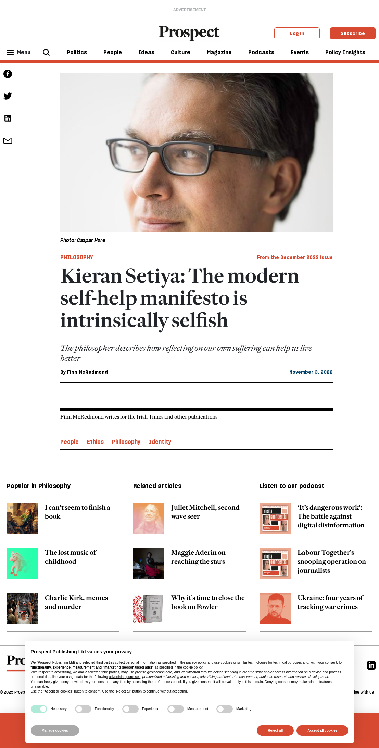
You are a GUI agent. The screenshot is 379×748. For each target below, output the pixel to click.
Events (300, 52)
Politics (77, 52)
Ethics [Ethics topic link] (95, 441)
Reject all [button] (275, 730)
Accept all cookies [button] (322, 730)
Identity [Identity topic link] (160, 441)
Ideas (146, 52)
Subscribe (353, 33)
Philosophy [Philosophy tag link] (76, 257)
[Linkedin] (371, 665)
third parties (110, 672)
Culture (180, 52)
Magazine (219, 52)
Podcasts (261, 52)
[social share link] (7, 140)
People (112, 52)
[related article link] (63, 522)
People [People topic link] (69, 441)
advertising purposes (124, 677)
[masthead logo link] (189, 33)
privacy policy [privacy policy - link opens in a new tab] (196, 662)
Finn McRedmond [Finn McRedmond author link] (87, 372)
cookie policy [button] (192, 667)
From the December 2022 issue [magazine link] (295, 257)
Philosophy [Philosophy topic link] (126, 441)
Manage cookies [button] (55, 730)
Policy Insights (345, 52)
